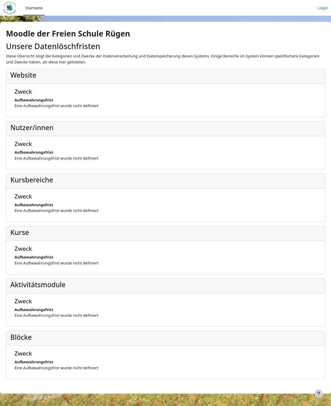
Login (323, 7)
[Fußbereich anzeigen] (318, 393)
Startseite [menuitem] (34, 7)
